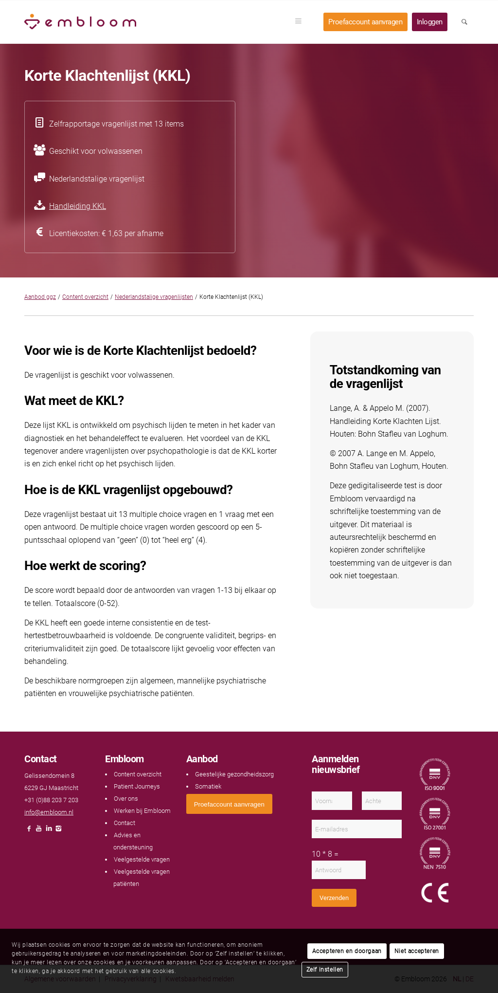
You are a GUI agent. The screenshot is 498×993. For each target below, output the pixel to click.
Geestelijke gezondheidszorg (234, 774)
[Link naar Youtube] (39, 831)
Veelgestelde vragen (142, 859)
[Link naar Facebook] (29, 831)
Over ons (126, 798)
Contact (124, 823)
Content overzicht (85, 297)
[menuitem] (301, 21)
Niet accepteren (416, 951)
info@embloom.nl (48, 812)
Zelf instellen (324, 969)
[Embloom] (80, 21)
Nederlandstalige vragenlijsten (154, 297)
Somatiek (208, 786)
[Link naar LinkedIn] (48, 831)
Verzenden (334, 897)
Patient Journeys (137, 786)
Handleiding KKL (77, 206)
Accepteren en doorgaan (347, 951)
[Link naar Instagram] (58, 831)
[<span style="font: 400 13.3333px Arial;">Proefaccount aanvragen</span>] (229, 804)
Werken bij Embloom (142, 810)
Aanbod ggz (40, 297)
